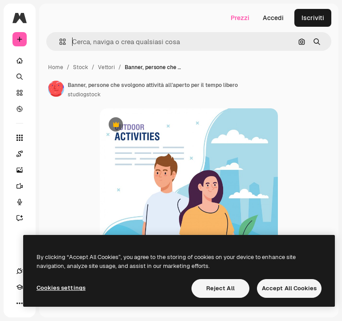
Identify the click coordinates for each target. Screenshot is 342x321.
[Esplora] (19, 109)
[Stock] (19, 93)
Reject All (220, 288)
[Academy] (19, 287)
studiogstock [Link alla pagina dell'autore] (84, 94)
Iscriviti (312, 18)
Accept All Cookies (289, 288)
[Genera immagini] (24, 170)
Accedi (273, 18)
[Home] (19, 61)
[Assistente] (24, 218)
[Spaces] (24, 154)
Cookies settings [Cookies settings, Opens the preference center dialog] (61, 288)
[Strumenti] (19, 138)
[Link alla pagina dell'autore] (56, 89)
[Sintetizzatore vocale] (24, 202)
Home (55, 67)
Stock (80, 67)
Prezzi (240, 18)
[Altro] (19, 303)
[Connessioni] (19, 271)
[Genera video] (24, 186)
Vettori (106, 67)
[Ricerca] (19, 77)
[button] (59, 41)
